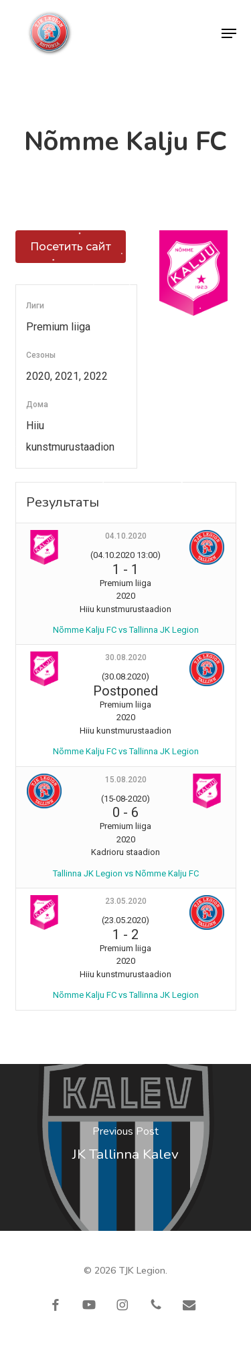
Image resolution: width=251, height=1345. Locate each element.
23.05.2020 (126, 901)
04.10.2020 (126, 536)
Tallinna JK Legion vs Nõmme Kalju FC (126, 873)
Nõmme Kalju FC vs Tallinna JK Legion (126, 630)
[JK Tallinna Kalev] (125, 1147)
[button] (229, 33)
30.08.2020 (126, 657)
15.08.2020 (126, 779)
